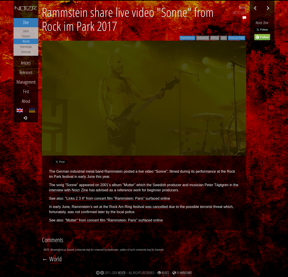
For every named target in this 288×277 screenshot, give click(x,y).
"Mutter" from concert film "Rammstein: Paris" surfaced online (114, 220)
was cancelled (156, 207)
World (242, 7)
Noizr (122, 272)
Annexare (186, 272)
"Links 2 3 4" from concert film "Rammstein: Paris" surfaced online (117, 198)
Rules (165, 272)
